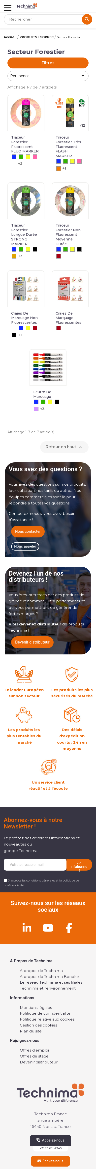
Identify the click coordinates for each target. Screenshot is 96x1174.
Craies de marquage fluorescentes (68, 318)
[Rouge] (58, 256)
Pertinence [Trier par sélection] (48, 76)
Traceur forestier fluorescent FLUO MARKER (25, 144)
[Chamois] (14, 256)
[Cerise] (35, 156)
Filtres (48, 62)
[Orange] (58, 168)
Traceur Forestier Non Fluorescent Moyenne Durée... (68, 234)
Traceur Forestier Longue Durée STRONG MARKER (24, 234)
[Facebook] (69, 928)
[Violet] (36, 409)
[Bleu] (14, 156)
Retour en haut (64, 447)
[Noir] (35, 249)
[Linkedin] (27, 928)
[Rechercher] (48, 19)
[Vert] (21, 156)
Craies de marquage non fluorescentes (24, 318)
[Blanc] (14, 164)
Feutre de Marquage (42, 394)
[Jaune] (28, 156)
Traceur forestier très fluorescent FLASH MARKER (68, 146)
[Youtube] (48, 928)
